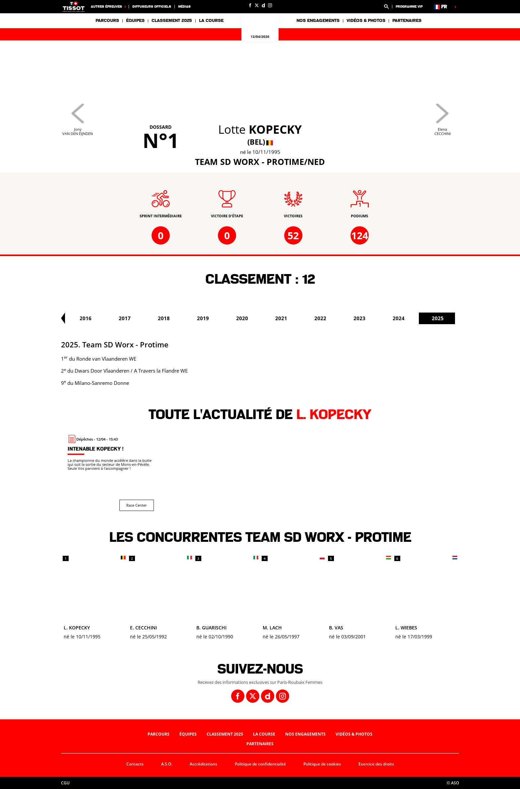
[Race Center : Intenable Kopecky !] (111, 472)
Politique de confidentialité (260, 764)
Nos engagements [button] (318, 20)
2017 (182, 318)
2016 (143, 318)
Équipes (188, 734)
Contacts (135, 764)
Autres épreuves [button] (106, 6)
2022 (377, 318)
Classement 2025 (172, 20)
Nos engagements (305, 734)
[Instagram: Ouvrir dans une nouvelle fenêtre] (270, 5)
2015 (103, 318)
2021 (338, 318)
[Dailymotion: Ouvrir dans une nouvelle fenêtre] (263, 5)
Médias (184, 6)
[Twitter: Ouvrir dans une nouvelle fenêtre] (257, 5)
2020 (299, 318)
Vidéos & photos (366, 20)
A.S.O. (166, 764)
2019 (260, 318)
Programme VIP (409, 6)
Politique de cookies (322, 764)
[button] (386, 6)
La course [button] (211, 20)
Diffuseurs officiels (151, 6)
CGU (65, 783)
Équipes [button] (135, 20)
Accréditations (203, 764)
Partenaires (407, 20)
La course (264, 734)
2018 (221, 318)
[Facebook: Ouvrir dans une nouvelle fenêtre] (250, 5)
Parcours (107, 20)
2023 (416, 318)
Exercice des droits (376, 764)
